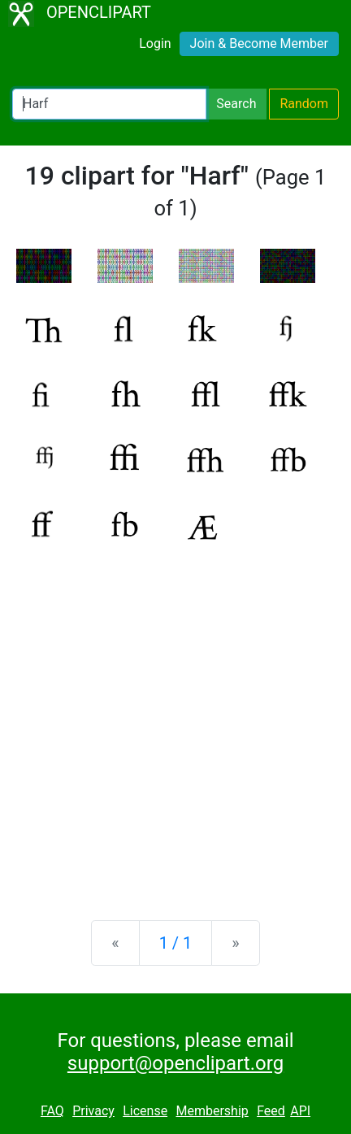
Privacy (93, 1111)
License (145, 1111)
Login (155, 43)
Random (304, 103)
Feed (271, 1111)
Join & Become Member (259, 43)
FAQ (52, 1111)
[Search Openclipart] (109, 104)
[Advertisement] (175, 718)
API (300, 1111)
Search (236, 103)
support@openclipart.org (175, 1063)
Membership (212, 1111)
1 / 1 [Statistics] (176, 943)
